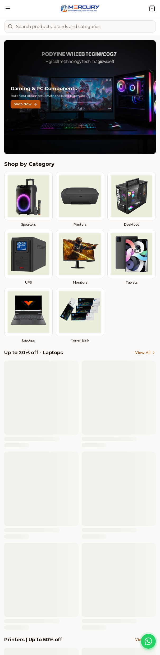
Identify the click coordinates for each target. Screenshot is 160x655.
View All (145, 352)
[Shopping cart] (152, 8)
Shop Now (25, 104)
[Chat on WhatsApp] (148, 641)
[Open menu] (8, 8)
